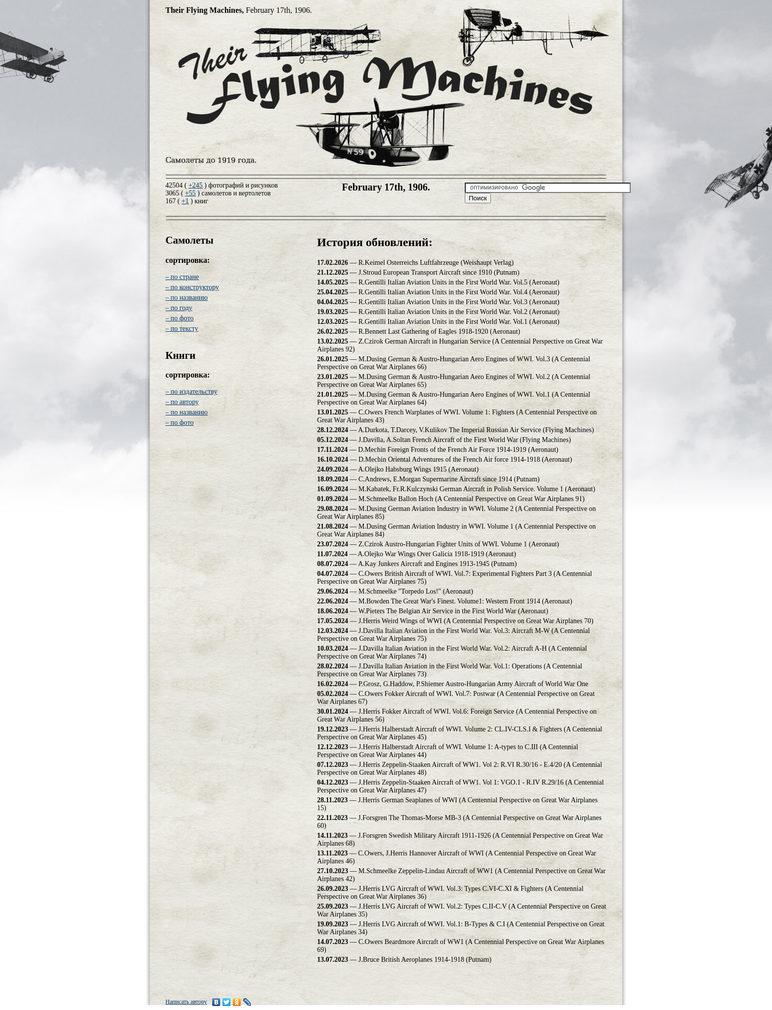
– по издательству (191, 391)
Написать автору (186, 1001)
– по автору (182, 402)
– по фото (179, 318)
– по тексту (181, 328)
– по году (179, 308)
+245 (196, 185)
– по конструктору (192, 287)
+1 (185, 201)
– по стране (182, 277)
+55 (190, 193)
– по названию (186, 297)
